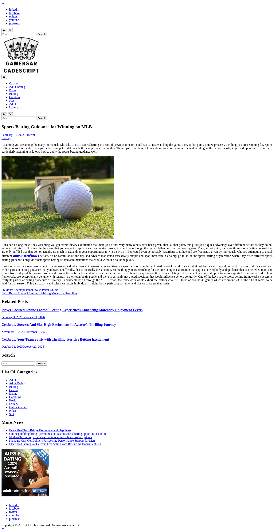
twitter (13, 16)
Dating (13, 393)
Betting (13, 93)
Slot (11, 100)
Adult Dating (17, 86)
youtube (14, 20)
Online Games (18, 407)
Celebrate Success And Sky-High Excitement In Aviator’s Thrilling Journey (59, 325)
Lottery (13, 107)
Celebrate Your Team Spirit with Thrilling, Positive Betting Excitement (55, 339)
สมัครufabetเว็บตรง (26, 255)
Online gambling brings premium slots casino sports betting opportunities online (58, 433)
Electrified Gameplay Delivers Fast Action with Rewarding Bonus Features (55, 444)
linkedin (14, 9)
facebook (14, 13)
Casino (13, 83)
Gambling (15, 97)
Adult (12, 104)
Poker (12, 90)
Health (13, 400)
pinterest (14, 23)
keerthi (30, 134)
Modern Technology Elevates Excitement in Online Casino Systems (50, 437)
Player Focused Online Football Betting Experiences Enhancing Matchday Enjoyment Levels (72, 310)
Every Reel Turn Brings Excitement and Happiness (40, 430)
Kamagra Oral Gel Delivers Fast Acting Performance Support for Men (52, 440)
